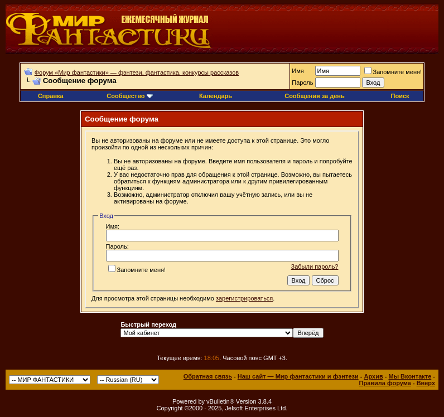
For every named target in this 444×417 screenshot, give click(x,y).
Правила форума (385, 383)
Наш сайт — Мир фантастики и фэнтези (298, 376)
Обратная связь (208, 376)
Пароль (302, 82)
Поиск (400, 96)
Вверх (426, 383)
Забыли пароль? (315, 266)
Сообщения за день (314, 96)
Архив (373, 376)
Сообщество (129, 96)
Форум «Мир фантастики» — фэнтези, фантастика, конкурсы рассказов (137, 72)
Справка (51, 96)
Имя (297, 70)
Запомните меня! (393, 72)
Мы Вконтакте (409, 376)
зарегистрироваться (244, 298)
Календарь (215, 96)
